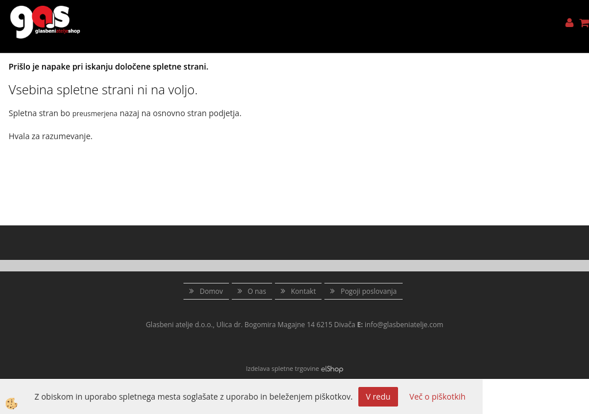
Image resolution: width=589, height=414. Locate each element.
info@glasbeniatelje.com (404, 324)
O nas (257, 291)
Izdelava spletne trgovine (282, 368)
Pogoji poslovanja (369, 291)
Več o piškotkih (438, 396)
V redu (378, 396)
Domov (211, 291)
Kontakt (303, 291)
